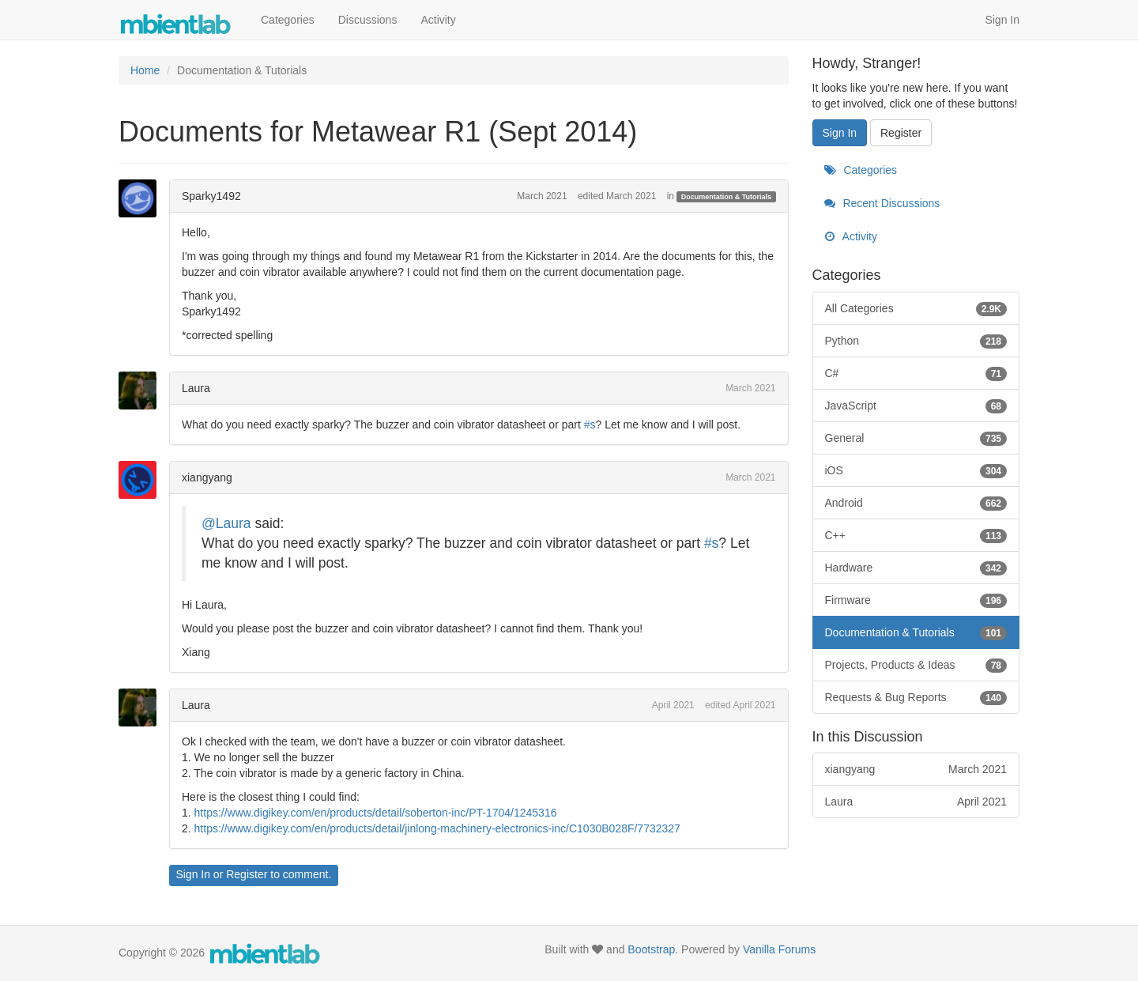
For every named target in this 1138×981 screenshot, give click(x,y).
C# (916, 373)
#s (590, 424)
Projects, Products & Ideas (916, 665)
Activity (437, 19)
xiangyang (207, 477)
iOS (916, 470)
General (916, 438)
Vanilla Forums (779, 949)
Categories (288, 19)
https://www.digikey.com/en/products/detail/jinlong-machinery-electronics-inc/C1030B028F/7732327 (437, 828)
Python (916, 341)
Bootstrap (651, 949)
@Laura (226, 523)
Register (246, 874)
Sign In (1002, 19)
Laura (196, 388)
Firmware (916, 600)
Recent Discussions (882, 203)
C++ (916, 535)
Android (916, 503)
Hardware (916, 567)
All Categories (916, 308)
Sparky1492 (211, 196)
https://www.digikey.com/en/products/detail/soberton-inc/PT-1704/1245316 (375, 812)
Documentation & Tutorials (726, 197)
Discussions (368, 19)
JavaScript (916, 405)
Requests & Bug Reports (916, 697)
